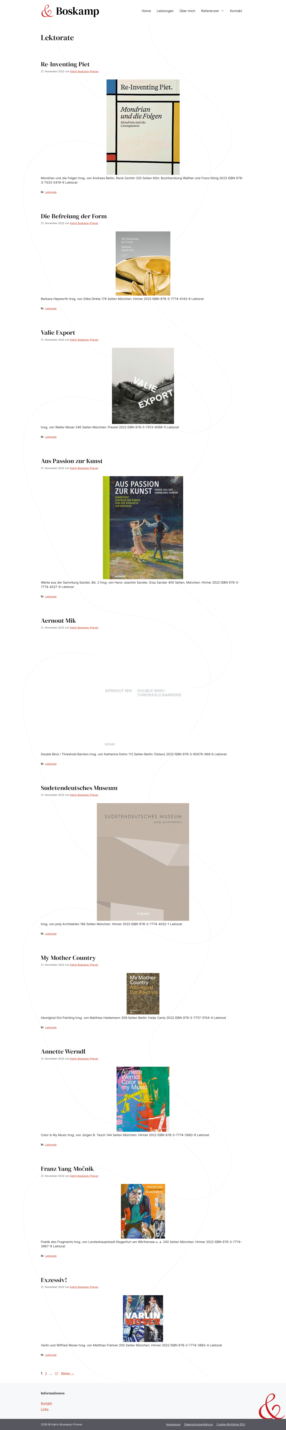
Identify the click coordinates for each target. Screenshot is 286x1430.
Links (45, 1409)
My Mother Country (68, 957)
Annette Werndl (63, 1051)
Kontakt (236, 11)
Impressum (173, 1424)
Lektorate (51, 192)
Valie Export (58, 332)
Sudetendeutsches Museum (79, 787)
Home (146, 11)
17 (57, 1373)
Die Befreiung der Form (74, 216)
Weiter (67, 1373)
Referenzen (214, 10)
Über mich (187, 11)
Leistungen (165, 11)
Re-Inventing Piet (65, 64)
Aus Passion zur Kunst (72, 460)
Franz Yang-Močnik (67, 1168)
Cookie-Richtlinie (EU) (231, 1424)
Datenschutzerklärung (198, 1424)
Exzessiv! (54, 1279)
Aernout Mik (58, 620)
